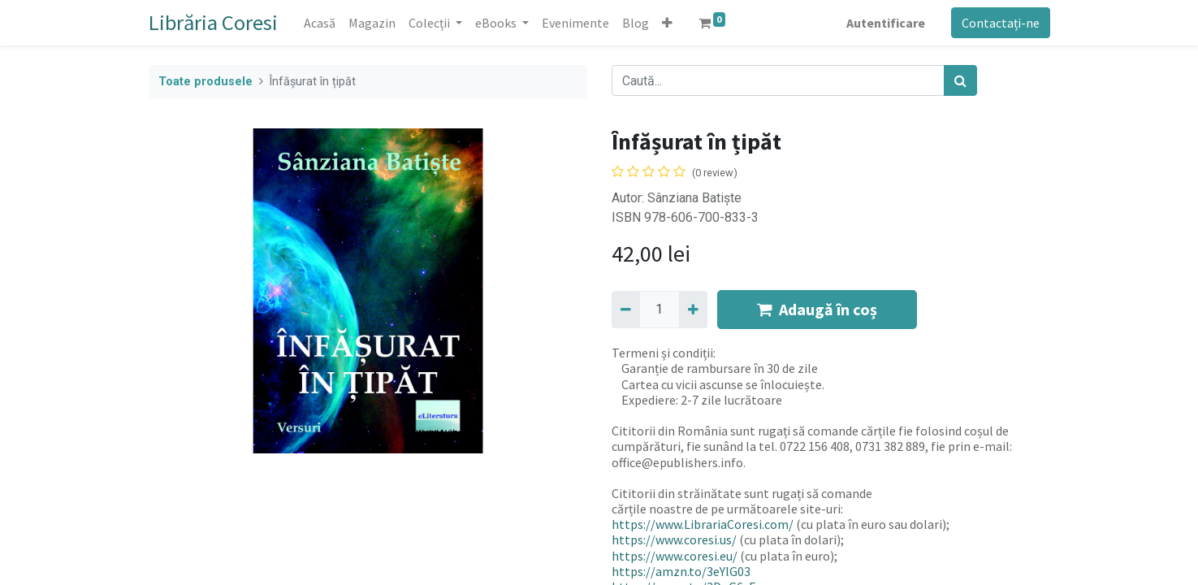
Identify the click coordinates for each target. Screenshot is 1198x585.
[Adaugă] (693, 309)
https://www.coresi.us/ (674, 539)
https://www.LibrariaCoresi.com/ (703, 524)
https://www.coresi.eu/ (674, 556)
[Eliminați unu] (626, 309)
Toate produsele (205, 82)
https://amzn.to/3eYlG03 (681, 571)
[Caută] (960, 80)
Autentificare (885, 23)
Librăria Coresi (213, 22)
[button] (667, 22)
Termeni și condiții (662, 352)
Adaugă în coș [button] (817, 309)
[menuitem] (319, 22)
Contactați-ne (1001, 23)
